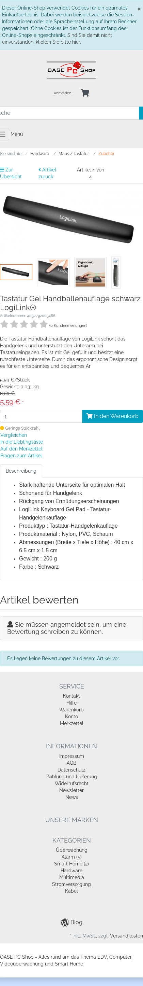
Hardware (71, 870)
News (71, 797)
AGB (71, 763)
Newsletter (71, 790)
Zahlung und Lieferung (71, 776)
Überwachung (72, 850)
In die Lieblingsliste (21, 442)
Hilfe (71, 703)
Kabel (71, 891)
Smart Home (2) (71, 863)
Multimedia (71, 877)
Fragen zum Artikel (21, 455)
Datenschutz (71, 770)
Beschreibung (21, 471)
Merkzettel (71, 723)
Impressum (71, 756)
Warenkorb (71, 709)
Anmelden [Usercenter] (62, 93)
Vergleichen (13, 435)
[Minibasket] (85, 93)
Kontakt (71, 696)
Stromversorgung (71, 884)
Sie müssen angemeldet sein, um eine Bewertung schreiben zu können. (66, 628)
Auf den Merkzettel (21, 449)
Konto (71, 716)
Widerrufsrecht (72, 783)
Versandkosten (126, 936)
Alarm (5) (72, 857)
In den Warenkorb (112, 416)
